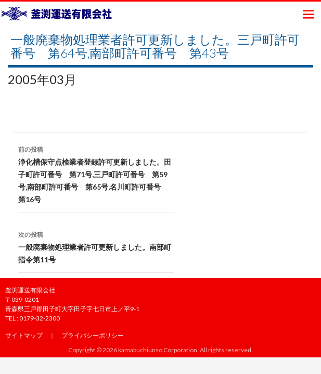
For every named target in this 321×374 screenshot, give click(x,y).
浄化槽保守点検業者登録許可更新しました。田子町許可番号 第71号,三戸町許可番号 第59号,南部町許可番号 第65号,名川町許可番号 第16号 (96, 173)
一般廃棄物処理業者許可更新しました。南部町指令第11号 (96, 246)
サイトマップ (24, 335)
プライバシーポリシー (92, 335)
